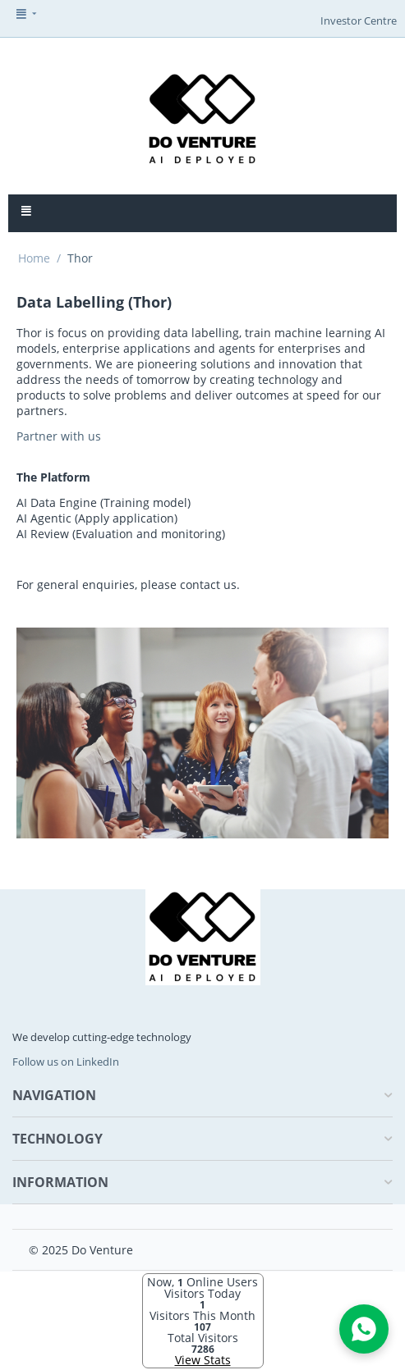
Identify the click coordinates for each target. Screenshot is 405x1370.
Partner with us (58, 436)
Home (34, 258)
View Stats (203, 1360)
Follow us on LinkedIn (65, 1061)
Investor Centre (358, 20)
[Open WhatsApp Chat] (364, 1329)
